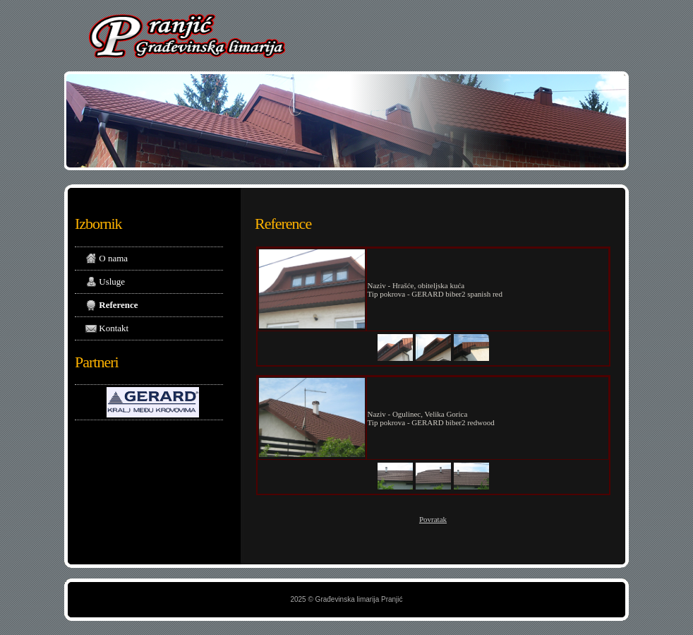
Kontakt (106, 329)
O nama (106, 259)
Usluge (105, 282)
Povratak (433, 519)
